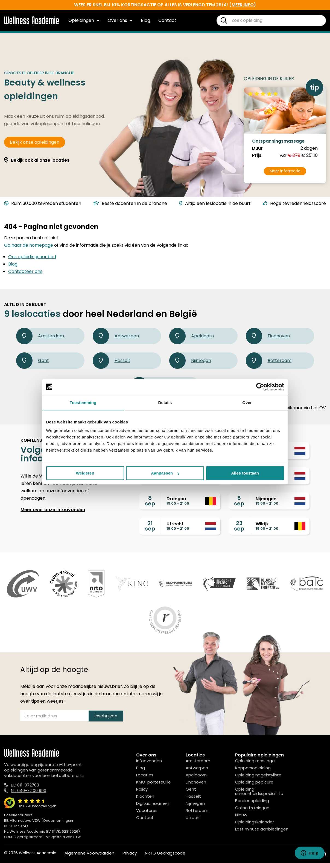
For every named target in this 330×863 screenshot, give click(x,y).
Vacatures (146, 810)
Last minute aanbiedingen (261, 829)
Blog (145, 20)
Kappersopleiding (253, 768)
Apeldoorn (191, 336)
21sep (150, 525)
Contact (167, 20)
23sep (239, 525)
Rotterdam (268, 360)
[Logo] (31, 23)
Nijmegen (190, 360)
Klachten (145, 796)
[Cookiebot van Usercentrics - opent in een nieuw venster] (260, 387)
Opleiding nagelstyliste (258, 775)
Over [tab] (247, 402)
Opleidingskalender (254, 822)
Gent (32, 360)
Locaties (144, 775)
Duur (257, 148)
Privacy (129, 853)
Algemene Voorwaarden (89, 853)
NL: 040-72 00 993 (28, 790)
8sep (150, 500)
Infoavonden (149, 761)
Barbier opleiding (252, 800)
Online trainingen (252, 808)
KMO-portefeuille (153, 782)
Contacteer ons (25, 271)
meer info (243, 5)
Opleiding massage (255, 761)
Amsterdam (40, 336)
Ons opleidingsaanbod (32, 257)
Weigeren (85, 473)
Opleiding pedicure (254, 782)
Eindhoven (268, 336)
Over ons (120, 20)
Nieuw (241, 815)
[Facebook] (298, 853)
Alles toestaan (245, 473)
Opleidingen (84, 20)
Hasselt (111, 360)
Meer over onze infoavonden (53, 509)
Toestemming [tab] (83, 402)
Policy (142, 789)
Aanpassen (165, 473)
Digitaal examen (152, 803)
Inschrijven (105, 716)
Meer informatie (285, 171)
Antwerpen (116, 336)
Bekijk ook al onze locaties (40, 160)
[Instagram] (311, 853)
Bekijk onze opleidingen (34, 142)
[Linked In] (324, 853)
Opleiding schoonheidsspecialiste (259, 791)
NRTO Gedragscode (165, 853)
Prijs (256, 155)
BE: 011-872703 (25, 785)
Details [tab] (165, 402)
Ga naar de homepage (28, 245)
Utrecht (193, 817)
